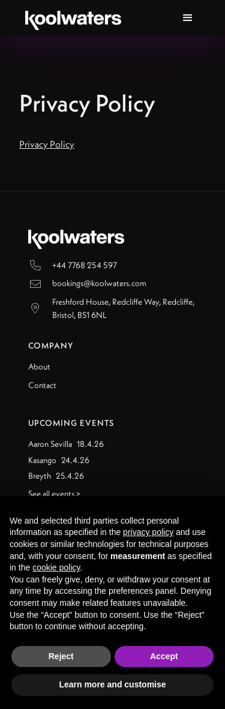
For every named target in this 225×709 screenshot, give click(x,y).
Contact (42, 385)
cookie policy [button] (56, 567)
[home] (70, 18)
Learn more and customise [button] (112, 684)
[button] (188, 18)
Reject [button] (61, 656)
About (39, 366)
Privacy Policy (46, 144)
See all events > (54, 493)
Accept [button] (164, 656)
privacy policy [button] (148, 532)
